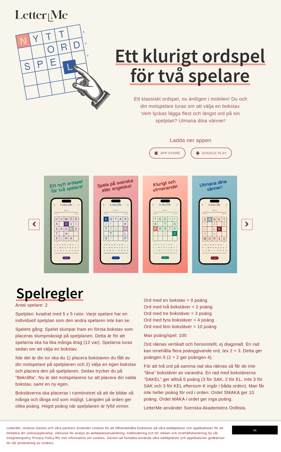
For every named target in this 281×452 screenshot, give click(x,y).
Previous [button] (34, 224)
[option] (66, 224)
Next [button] (246, 224)
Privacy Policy (43, 438)
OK (255, 430)
